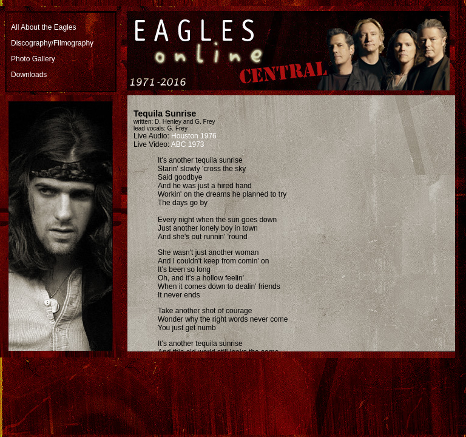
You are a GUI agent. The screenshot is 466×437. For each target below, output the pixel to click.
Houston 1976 (194, 136)
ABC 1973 (187, 144)
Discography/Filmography (52, 43)
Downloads (29, 74)
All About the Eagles (43, 27)
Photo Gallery (33, 59)
